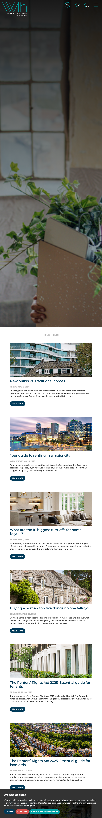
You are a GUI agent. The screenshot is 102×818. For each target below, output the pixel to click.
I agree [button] (9, 811)
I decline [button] (22, 811)
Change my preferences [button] (44, 811)
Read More (18, 404)
